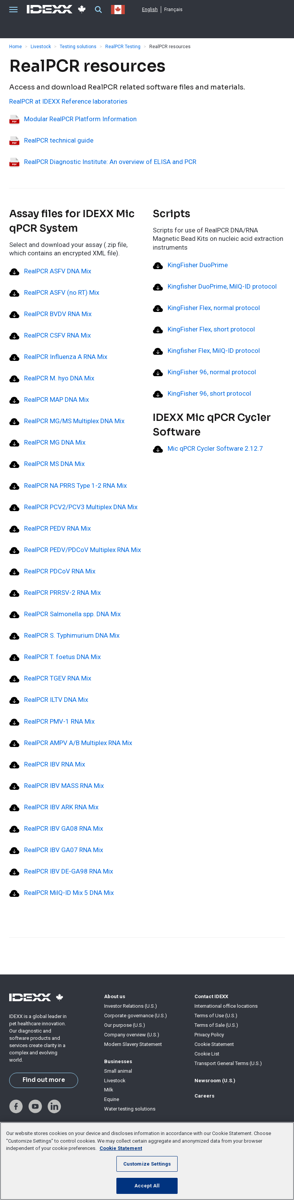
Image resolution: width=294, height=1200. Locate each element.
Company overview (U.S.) (131, 1035)
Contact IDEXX (211, 996)
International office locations (226, 1006)
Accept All (147, 1186)
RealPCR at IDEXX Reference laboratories (68, 101)
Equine (111, 1099)
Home (15, 46)
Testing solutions (78, 46)
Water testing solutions (129, 1109)
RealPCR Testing (122, 46)
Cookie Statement (214, 1044)
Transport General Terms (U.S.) (228, 1063)
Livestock (41, 46)
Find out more (44, 1080)
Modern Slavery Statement (133, 1044)
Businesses (118, 1061)
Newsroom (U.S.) (214, 1080)
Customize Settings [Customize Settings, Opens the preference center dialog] (147, 1164)
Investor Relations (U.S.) (130, 1006)
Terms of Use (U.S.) (215, 1015)
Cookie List (206, 1054)
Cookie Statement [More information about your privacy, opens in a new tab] (121, 1148)
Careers (204, 1096)
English (150, 9)
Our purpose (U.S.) (124, 1025)
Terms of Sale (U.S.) (216, 1025)
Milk (108, 1090)
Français (173, 9)
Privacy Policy (209, 1035)
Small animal (118, 1071)
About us (114, 996)
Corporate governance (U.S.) (135, 1015)
